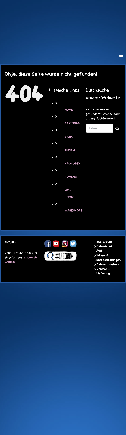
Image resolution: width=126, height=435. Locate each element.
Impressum (104, 242)
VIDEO (69, 137)
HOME (69, 110)
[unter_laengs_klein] (63, 44)
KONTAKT (71, 177)
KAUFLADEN (73, 163)
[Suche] (117, 128)
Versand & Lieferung (103, 271)
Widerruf (102, 255)
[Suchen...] (99, 128)
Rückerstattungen (106, 260)
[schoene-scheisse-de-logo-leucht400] (63, 5)
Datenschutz (105, 246)
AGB (99, 251)
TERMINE (70, 150)
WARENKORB (73, 210)
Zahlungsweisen (106, 264)
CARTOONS (72, 123)
